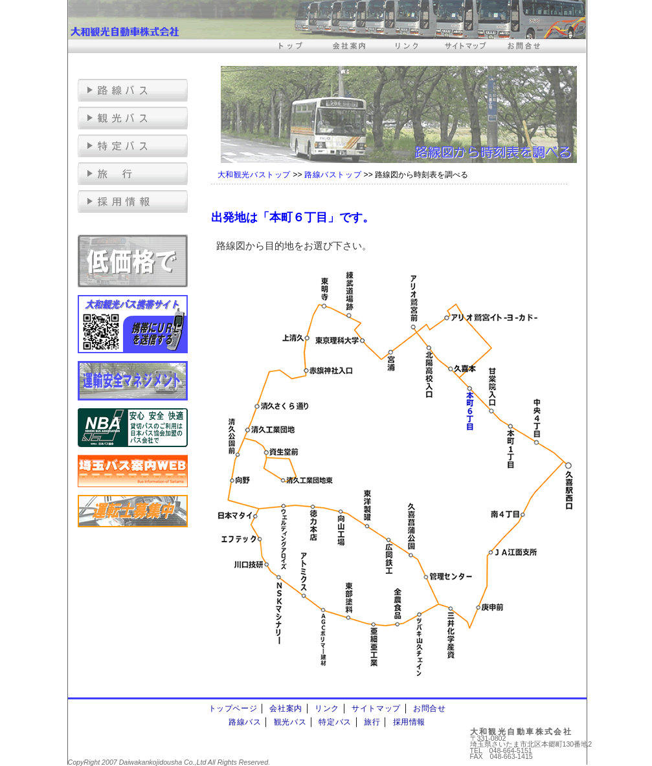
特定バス (335, 722)
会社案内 (285, 708)
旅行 (372, 722)
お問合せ (429, 708)
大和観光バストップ (254, 174)
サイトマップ (376, 708)
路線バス (245, 722)
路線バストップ (332, 174)
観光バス (290, 722)
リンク (327, 708)
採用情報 (409, 722)
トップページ (233, 708)
